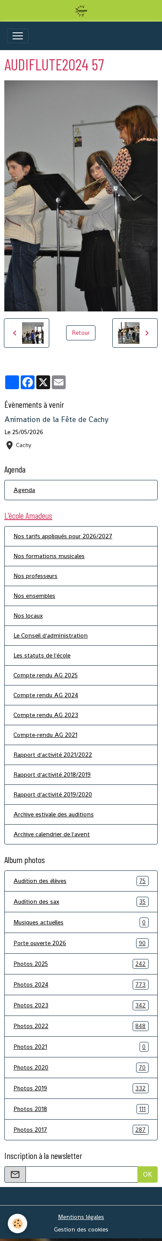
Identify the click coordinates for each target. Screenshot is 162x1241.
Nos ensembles (34, 596)
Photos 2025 (81, 964)
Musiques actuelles (81, 922)
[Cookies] (17, 1223)
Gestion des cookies (81, 1229)
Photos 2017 (81, 1130)
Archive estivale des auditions (53, 814)
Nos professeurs (35, 576)
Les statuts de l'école (41, 655)
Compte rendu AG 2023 (45, 715)
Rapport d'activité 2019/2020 (52, 794)
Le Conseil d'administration (50, 635)
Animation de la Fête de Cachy (56, 419)
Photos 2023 (81, 1005)
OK (147, 1174)
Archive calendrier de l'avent (51, 834)
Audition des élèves (81, 881)
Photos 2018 (81, 1109)
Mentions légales (81, 1217)
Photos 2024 (81, 985)
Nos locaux (28, 615)
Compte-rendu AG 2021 (45, 735)
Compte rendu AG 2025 (45, 675)
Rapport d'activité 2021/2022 (52, 755)
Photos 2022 (81, 1026)
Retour (81, 332)
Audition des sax (81, 902)
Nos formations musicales (49, 556)
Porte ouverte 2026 (81, 943)
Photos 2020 (81, 1068)
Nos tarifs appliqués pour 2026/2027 (62, 536)
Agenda (24, 490)
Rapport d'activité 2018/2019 (52, 774)
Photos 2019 (81, 1088)
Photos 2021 (81, 1047)
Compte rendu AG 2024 (45, 695)
